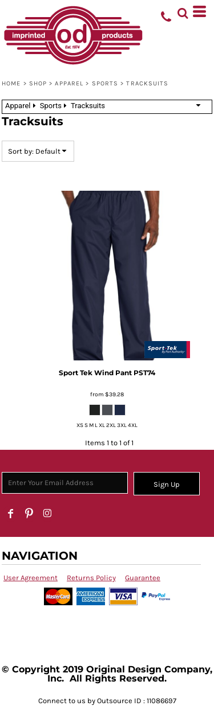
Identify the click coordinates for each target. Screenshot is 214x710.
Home (11, 83)
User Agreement (30, 577)
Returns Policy (91, 577)
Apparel (69, 83)
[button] (182, 11)
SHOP (38, 83)
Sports (105, 83)
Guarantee (142, 577)
